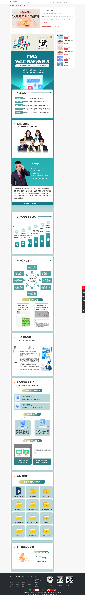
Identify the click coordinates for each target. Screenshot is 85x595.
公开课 (28, 2)
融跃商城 (23, 586)
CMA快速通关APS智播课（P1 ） (21, 5)
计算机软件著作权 (26, 592)
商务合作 (36, 582)
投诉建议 (36, 584)
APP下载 (11, 584)
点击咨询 (57, 26)
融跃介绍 (17, 579)
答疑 (32, 2)
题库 (36, 2)
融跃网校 (23, 579)
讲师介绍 (11, 586)
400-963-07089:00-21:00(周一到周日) (38, 580)
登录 (66, 2)
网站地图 (17, 584)
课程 (20, 2)
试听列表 (13, 5)
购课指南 (29, 584)
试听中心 (11, 579)
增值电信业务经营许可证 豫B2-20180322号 (54, 592)
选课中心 (11, 582)
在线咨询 (29, 586)
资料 (44, 2)
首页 (10, 5)
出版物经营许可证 (34, 592)
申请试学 (46, 26)
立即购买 (66, 43)
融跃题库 (23, 584)
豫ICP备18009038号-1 (53, 594)
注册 (68, 2)
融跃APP (23, 582)
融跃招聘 (17, 586)
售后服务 (29, 582)
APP (48, 2)
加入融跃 (17, 582)
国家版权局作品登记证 (42, 592)
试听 (40, 2)
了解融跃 (52, 2)
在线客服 (29, 579)
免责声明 (36, 586)
